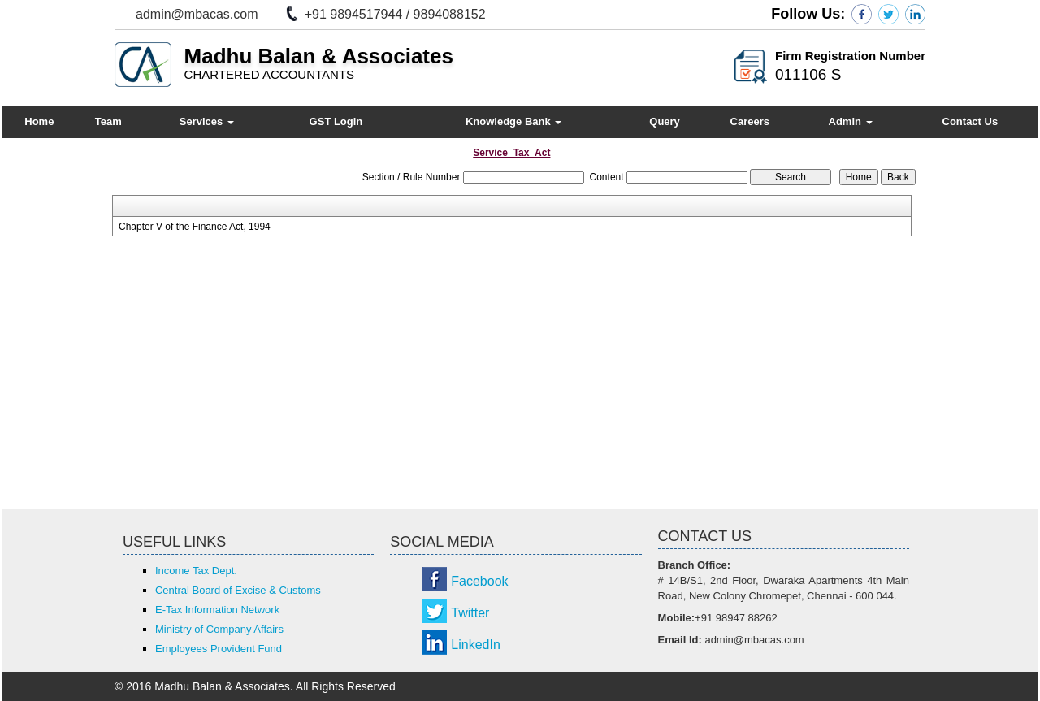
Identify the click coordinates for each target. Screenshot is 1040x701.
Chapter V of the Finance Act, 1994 (195, 226)
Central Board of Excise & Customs (238, 590)
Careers (749, 121)
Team (108, 121)
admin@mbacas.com (197, 14)
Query (664, 121)
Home (39, 121)
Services (207, 121)
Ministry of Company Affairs (219, 629)
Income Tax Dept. (196, 571)
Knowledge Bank (513, 121)
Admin (851, 121)
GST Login (336, 121)
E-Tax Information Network (217, 610)
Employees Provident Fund (218, 649)
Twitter (470, 613)
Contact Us (970, 121)
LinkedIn (475, 644)
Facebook (479, 581)
